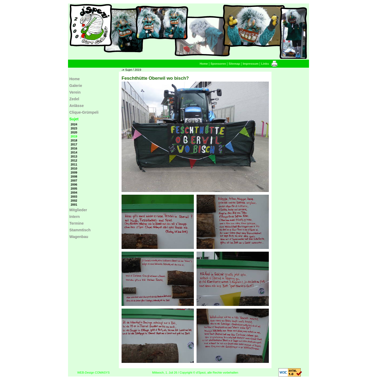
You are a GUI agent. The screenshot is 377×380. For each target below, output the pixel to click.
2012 (74, 160)
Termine (76, 223)
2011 (74, 164)
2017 (74, 144)
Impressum (251, 63)
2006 (74, 184)
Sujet (128, 69)
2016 (74, 148)
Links (265, 63)
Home (204, 63)
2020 (74, 132)
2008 (74, 176)
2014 (74, 152)
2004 (74, 192)
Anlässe (76, 105)
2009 (74, 172)
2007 (74, 180)
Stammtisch (80, 230)
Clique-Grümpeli (84, 112)
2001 (74, 204)
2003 (74, 196)
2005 (74, 188)
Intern (74, 216)
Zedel (74, 99)
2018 (74, 140)
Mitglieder (78, 210)
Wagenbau (78, 237)
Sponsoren (218, 63)
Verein (75, 92)
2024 (74, 124)
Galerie (75, 85)
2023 (74, 128)
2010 (74, 168)
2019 (138, 69)
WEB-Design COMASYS (93, 372)
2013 (74, 156)
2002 (74, 200)
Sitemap (234, 63)
